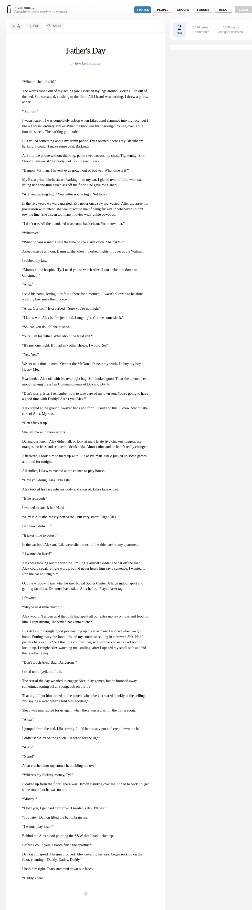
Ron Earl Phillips (88, 63)
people (163, 9)
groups (183, 9)
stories (143, 9)
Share (57, 26)
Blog (223, 9)
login (243, 9)
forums (203, 9)
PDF (36, 26)
